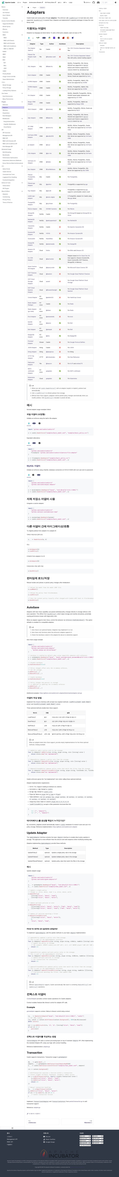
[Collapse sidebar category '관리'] (22, 166)
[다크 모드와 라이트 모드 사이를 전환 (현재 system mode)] (115, 2)
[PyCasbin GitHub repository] (85, 1141)
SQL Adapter (32, 66)
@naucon (49, 363)
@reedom (49, 274)
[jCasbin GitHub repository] (97, 1136)
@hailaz (48, 162)
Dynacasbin (31, 238)
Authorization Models (36, 2)
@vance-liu (49, 127)
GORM (85, 82)
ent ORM (79, 97)
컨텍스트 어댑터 (103, 43)
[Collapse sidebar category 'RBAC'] (22, 35)
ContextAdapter (32, 998)
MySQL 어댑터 (33, 466)
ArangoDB (73, 244)
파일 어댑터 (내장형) (105, 13)
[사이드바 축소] (12, 1128)
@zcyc (48, 145)
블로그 (59, 2)
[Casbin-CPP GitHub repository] (85, 1143)
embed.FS (79, 363)
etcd (71, 316)
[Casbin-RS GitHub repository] (97, 1143)
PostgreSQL (73, 177)
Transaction (102, 52)
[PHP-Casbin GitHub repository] (97, 1138)
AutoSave (101, 25)
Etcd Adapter (32, 316)
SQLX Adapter (32, 109)
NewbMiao (49, 238)
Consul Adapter (32, 297)
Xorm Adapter (32, 75)
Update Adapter (103, 34)
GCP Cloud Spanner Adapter (31, 290)
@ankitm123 (49, 297)
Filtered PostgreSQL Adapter (31, 177)
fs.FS (71, 363)
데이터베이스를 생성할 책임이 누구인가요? (107, 30)
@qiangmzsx (50, 352)
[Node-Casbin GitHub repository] (85, 1138)
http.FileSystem (74, 357)
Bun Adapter (31, 169)
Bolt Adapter (32, 329)
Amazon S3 (80, 250)
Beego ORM (80, 104)
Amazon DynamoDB (76, 233)
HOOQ (48, 233)
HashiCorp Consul (75, 297)
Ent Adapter (31, 95)
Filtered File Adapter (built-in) (32, 57)
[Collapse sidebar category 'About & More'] (22, 191)
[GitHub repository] (93, 2)
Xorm (89, 76)
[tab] (29, 38)
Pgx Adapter (31, 191)
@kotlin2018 (50, 136)
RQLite (72, 209)
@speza (48, 323)
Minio (71, 250)
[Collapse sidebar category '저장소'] (22, 82)
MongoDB (73, 213)
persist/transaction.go (76, 1101)
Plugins (25, 2)
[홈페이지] (28, 7)
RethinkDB (73, 220)
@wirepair (49, 329)
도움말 (70, 2)
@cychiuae (49, 203)
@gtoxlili (48, 191)
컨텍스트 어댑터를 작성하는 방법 (107, 48)
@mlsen (48, 310)
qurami (48, 281)
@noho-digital (50, 197)
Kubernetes (73, 378)
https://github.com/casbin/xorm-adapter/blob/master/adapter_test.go (61, 693)
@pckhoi (48, 184)
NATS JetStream (75, 371)
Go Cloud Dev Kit (84, 255)
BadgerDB (73, 336)
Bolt (71, 323)
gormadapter (31, 1011)
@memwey (49, 109)
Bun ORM (86, 170)
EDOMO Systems (51, 209)
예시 (100, 10)
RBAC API (10, 1142)
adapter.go (46, 1046)
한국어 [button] (86, 2)
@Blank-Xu (49, 66)
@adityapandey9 (51, 220)
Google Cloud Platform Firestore (80, 274)
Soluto (48, 250)
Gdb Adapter (32, 153)
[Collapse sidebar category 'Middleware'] (22, 118)
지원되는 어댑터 (103, 8)
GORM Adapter (32, 81)
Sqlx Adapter (32, 118)
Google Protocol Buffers (77, 342)
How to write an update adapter (106, 39)
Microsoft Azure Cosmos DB (79, 267)
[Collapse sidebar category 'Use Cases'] (22, 93)
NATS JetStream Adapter (31, 371)
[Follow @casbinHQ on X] (85, 1145)
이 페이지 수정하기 (33, 1113)
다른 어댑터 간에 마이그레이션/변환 (107, 20)
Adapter (38, 702)
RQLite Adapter (32, 209)
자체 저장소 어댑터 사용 (105, 18)
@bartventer (50, 259)
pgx (86, 184)
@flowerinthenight (51, 290)
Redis (71, 304)
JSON (72, 347)
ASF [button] (64, 2)
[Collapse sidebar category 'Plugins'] (22, 102)
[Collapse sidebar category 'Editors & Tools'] (22, 182)
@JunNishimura (50, 169)
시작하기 (9, 1136)
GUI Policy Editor (50, 2)
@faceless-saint (51, 57)
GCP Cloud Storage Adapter (31, 281)
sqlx (81, 121)
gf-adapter (31, 145)
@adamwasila (50, 244)
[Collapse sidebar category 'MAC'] (22, 60)
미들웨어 (9, 1144)
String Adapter (32, 352)
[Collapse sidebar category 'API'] (22, 129)
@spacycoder (50, 267)
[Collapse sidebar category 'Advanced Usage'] (22, 149)
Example (102, 45)
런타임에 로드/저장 (103, 22)
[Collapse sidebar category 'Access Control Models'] (22, 21)
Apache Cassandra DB (77, 227)
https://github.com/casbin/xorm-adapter (65, 827)
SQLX (78, 110)
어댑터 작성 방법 (104, 27)
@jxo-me (48, 153)
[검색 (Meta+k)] (107, 2)
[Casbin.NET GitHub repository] (97, 1141)
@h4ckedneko (50, 357)
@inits (48, 336)
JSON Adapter (32, 347)
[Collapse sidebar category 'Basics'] (22, 7)
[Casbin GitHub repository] (85, 1136)
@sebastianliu (50, 316)
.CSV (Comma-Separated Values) (80, 48)
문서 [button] (18, 2)
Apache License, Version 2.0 (77, 1167)
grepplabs (49, 371)
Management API (12, 1139)
